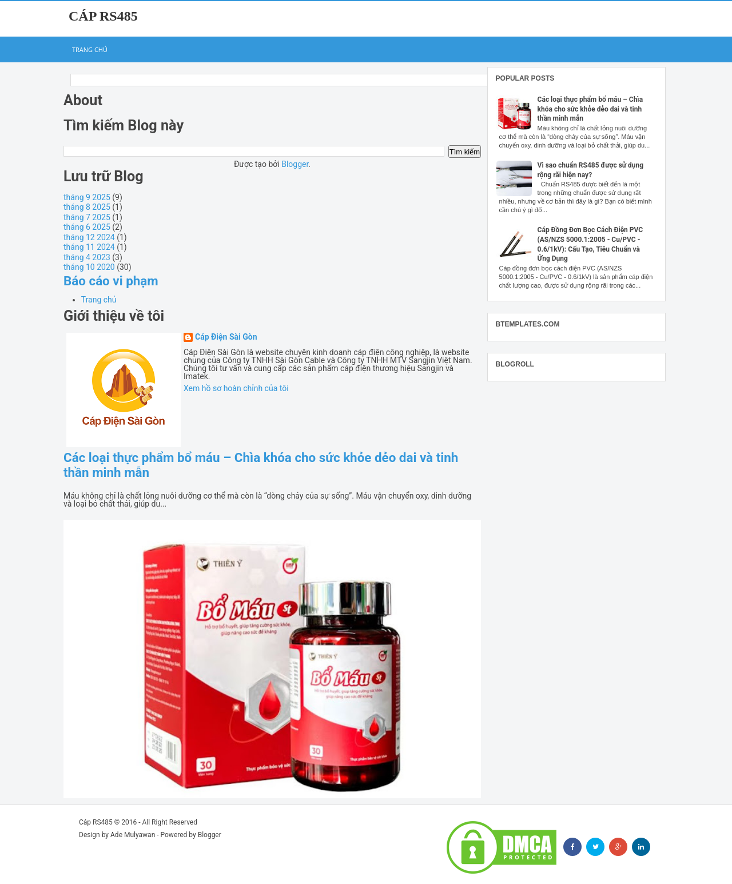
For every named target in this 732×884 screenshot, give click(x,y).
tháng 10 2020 (89, 267)
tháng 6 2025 (86, 227)
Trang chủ (90, 49)
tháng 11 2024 (89, 247)
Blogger (294, 164)
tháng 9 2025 (86, 197)
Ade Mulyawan (132, 835)
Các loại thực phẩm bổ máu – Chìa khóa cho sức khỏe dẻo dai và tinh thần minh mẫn (590, 109)
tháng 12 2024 (89, 237)
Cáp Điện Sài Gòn (226, 337)
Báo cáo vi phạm (110, 280)
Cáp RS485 (103, 16)
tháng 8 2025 (86, 207)
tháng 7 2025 (86, 217)
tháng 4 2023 (86, 257)
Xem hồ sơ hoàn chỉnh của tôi (236, 388)
